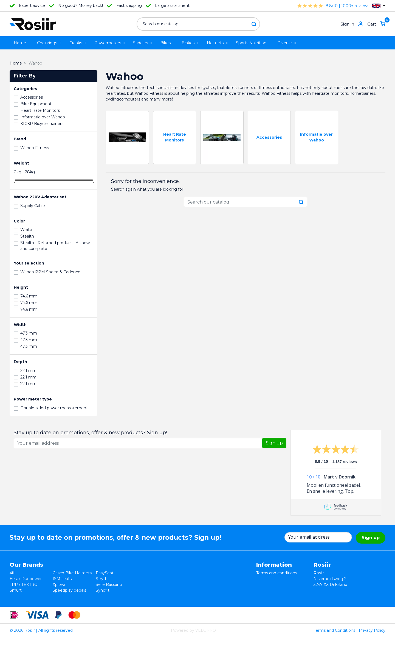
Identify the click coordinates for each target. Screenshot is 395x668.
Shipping (264, 590)
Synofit (102, 590)
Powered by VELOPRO (193, 660)
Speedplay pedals (69, 590)
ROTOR (103, 601)
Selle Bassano (109, 584)
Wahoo (16, 596)
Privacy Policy (372, 660)
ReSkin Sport (65, 601)
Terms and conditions (276, 572)
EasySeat (105, 572)
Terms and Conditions (334, 660)
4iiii (12, 572)
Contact (264, 596)
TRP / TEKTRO (24, 584)
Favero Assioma (111, 596)
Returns (264, 578)
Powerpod (20, 601)
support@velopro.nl (350, 607)
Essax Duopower (26, 578)
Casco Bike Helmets (72, 572)
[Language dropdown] (378, 5)
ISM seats (62, 578)
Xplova (59, 584)
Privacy (263, 584)
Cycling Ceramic (68, 596)
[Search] (198, 24)
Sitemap (264, 601)
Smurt (16, 590)
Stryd (101, 578)
